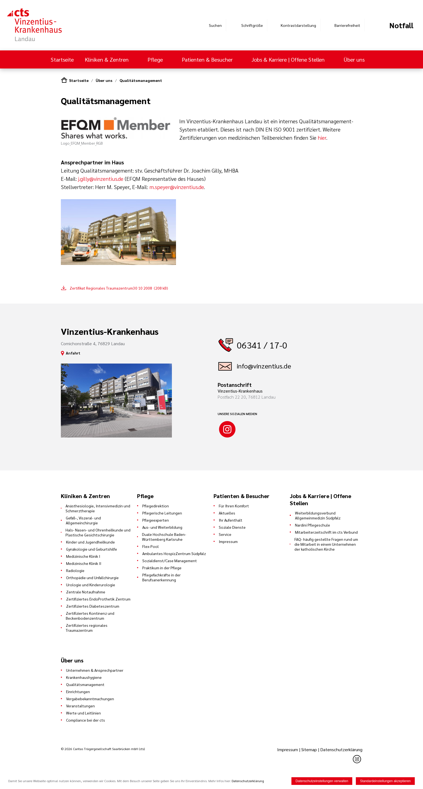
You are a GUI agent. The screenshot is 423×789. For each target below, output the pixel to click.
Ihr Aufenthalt (230, 520)
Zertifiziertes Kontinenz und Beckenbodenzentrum (90, 616)
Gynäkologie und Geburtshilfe (91, 549)
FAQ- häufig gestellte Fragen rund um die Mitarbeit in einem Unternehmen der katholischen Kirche (326, 544)
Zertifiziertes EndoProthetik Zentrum (98, 598)
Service (225, 534)
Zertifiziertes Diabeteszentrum (92, 606)
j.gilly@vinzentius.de (100, 178)
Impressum (228, 541)
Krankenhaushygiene (84, 677)
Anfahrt (73, 352)
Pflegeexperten (155, 520)
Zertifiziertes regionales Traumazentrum (86, 628)
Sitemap (309, 749)
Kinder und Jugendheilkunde (90, 541)
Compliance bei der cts (85, 719)
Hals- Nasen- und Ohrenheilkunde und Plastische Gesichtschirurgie (98, 532)
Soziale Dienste (232, 527)
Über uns (354, 59)
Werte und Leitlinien (83, 712)
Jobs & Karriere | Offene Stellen (289, 59)
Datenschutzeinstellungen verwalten (322, 781)
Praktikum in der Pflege (161, 567)
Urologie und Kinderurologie (90, 584)
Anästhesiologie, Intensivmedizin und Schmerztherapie (98, 508)
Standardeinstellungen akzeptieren (385, 781)
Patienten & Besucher (208, 59)
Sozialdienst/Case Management (169, 560)
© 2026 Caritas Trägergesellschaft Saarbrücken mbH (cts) (103, 749)
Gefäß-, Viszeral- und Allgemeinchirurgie (83, 520)
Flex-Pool (150, 546)
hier (322, 137)
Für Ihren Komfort (234, 505)
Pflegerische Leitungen (162, 512)
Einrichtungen (78, 691)
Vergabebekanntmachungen (90, 698)
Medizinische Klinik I (83, 556)
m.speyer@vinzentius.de (176, 186)
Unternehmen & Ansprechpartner (94, 670)
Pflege (155, 59)
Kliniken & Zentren (107, 59)
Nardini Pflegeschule (312, 524)
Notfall (401, 25)
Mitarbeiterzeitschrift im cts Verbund (326, 532)
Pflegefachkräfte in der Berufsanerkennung (161, 577)
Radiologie (75, 570)
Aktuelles (227, 512)
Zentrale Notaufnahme (85, 591)
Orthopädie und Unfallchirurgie (92, 577)
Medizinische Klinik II (83, 563)
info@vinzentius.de (264, 365)
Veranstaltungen (80, 705)
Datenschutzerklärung (341, 749)
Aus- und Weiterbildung (162, 527)
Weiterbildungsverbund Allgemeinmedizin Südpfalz (317, 515)
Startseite (62, 59)
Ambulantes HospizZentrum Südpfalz (174, 553)
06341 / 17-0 (262, 344)
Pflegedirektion (155, 505)
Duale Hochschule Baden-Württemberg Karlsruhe (164, 537)
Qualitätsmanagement (141, 80)
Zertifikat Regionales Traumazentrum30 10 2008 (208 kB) (119, 287)
